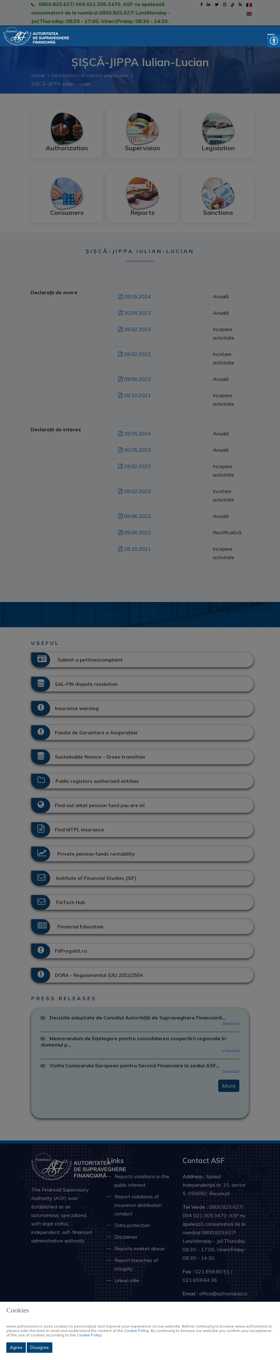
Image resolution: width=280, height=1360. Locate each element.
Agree (16, 1347)
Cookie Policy (136, 1330)
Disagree (39, 1347)
